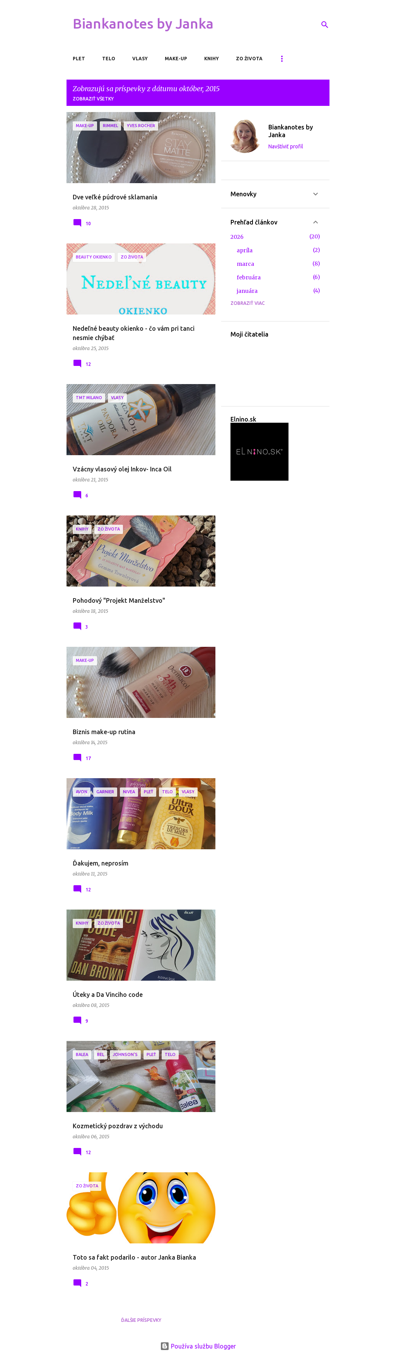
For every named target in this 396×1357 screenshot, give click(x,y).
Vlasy (140, 58)
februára (249, 277)
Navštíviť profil (285, 146)
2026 (237, 236)
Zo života (249, 58)
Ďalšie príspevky (141, 1320)
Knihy (211, 58)
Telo (108, 58)
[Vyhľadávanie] (324, 24)
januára (247, 290)
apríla (245, 250)
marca (245, 263)
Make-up (176, 58)
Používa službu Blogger (198, 1346)
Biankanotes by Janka (143, 23)
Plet (79, 58)
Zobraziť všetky (93, 98)
